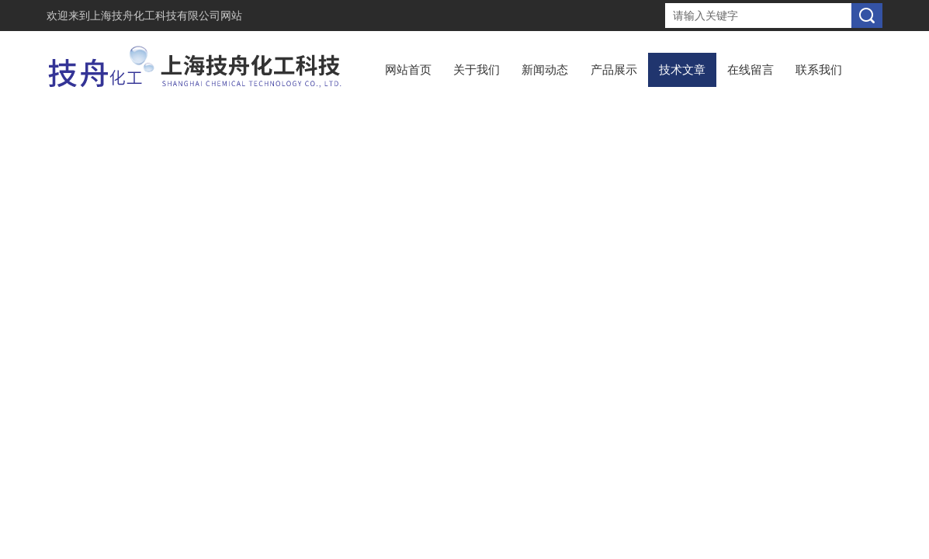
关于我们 (476, 69)
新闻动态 (545, 69)
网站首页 (408, 69)
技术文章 (682, 69)
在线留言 (750, 69)
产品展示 (614, 69)
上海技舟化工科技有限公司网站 (166, 15)
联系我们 (819, 69)
